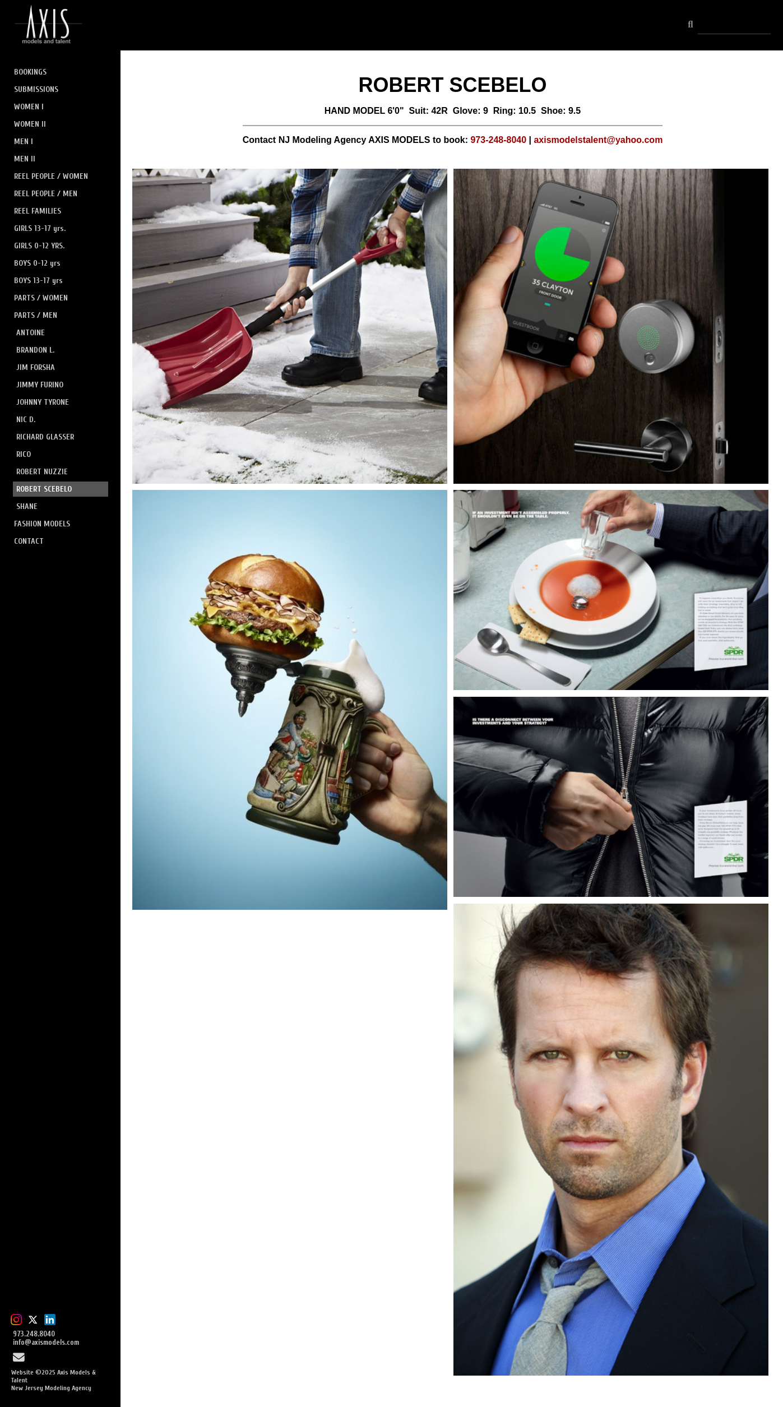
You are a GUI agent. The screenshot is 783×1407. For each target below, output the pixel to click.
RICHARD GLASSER (45, 437)
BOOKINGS (30, 72)
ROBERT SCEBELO (44, 489)
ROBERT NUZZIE (42, 471)
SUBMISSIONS (36, 89)
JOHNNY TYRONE (42, 402)
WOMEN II (30, 124)
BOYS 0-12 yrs (37, 263)
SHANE (27, 506)
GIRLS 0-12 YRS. (39, 246)
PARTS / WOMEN (41, 298)
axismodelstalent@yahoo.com (598, 140)
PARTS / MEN (35, 315)
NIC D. (25, 419)
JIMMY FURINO (39, 385)
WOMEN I (29, 107)
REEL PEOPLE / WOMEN (51, 176)
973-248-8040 (498, 140)
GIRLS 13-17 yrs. (40, 228)
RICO (23, 454)
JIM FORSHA (35, 367)
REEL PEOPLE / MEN (45, 193)
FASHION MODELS (42, 524)
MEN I (23, 141)
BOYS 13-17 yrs (38, 280)
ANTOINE (30, 332)
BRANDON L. (35, 350)
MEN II (24, 159)
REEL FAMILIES (37, 211)
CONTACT (29, 541)
